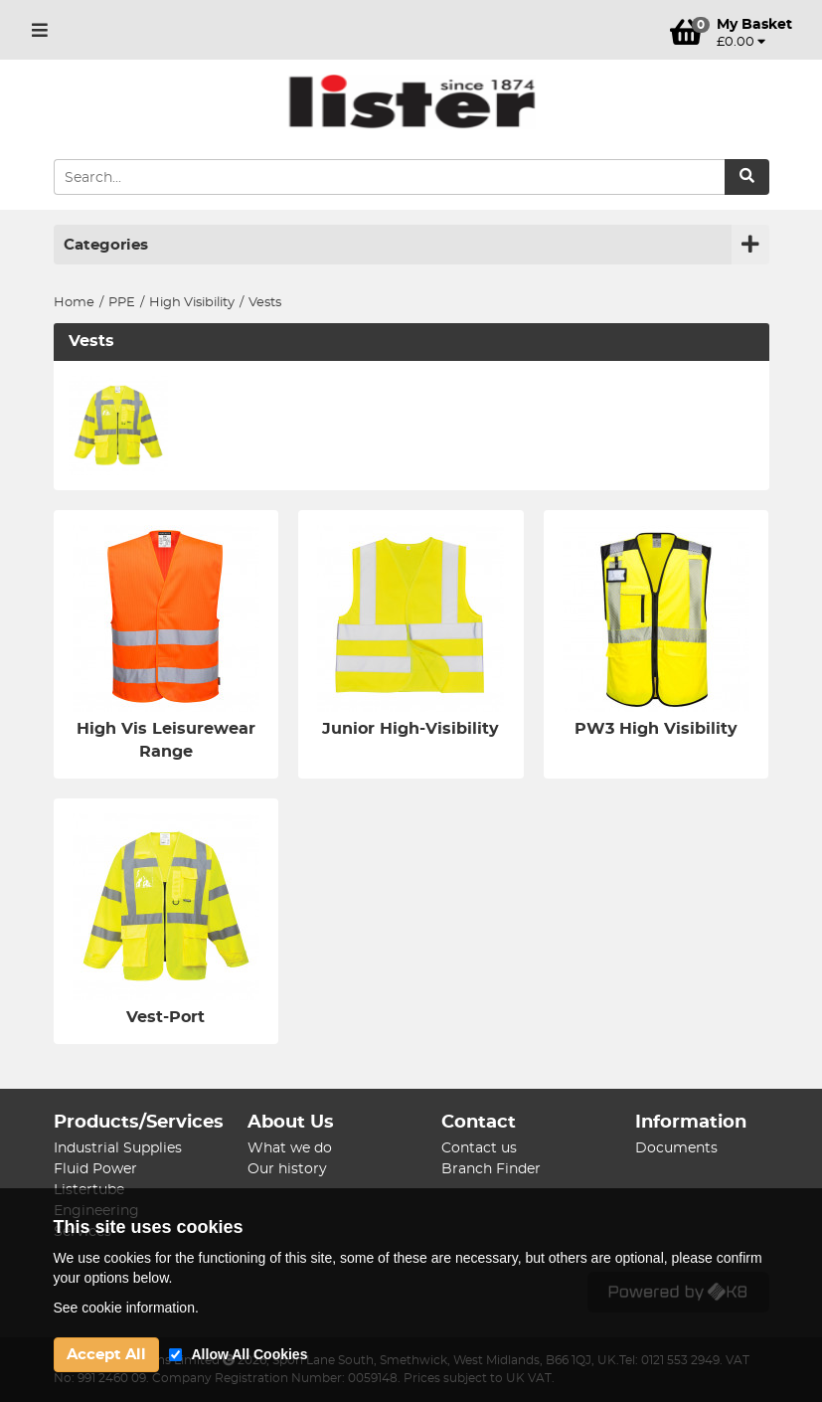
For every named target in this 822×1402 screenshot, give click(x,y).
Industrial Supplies (118, 1148)
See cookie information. (126, 1307)
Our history (287, 1169)
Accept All (106, 1354)
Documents (676, 1148)
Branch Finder (491, 1169)
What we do (289, 1148)
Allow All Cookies (250, 1354)
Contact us (479, 1148)
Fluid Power (95, 1169)
